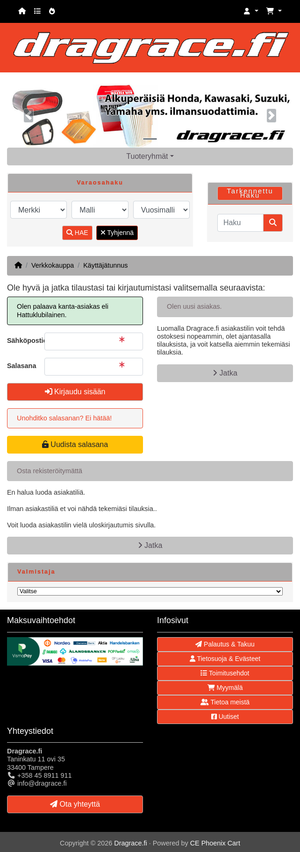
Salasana (21, 365)
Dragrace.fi (130, 843)
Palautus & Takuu (225, 644)
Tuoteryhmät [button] (147, 156)
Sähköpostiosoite (22, 340)
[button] (251, 11)
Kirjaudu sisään (75, 392)
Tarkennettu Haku (250, 193)
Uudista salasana (75, 444)
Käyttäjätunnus (105, 265)
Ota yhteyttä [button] (75, 804)
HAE (77, 232)
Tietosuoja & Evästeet (225, 658)
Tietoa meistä (225, 702)
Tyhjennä (117, 232)
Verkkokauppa (52, 265)
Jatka (225, 373)
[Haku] (240, 223)
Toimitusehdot (224, 673)
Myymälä (225, 687)
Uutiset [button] (225, 716)
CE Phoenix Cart (215, 843)
